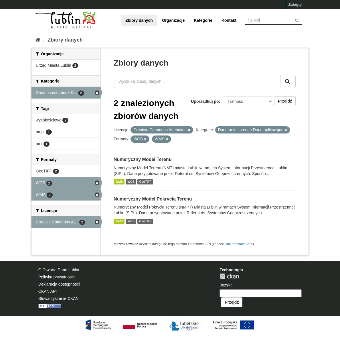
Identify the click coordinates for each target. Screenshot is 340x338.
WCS (131, 182)
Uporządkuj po (205, 101)
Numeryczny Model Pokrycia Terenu (153, 198)
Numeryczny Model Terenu (142, 159)
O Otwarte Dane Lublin (58, 270)
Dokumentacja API (239, 244)
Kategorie (203, 20)
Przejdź (285, 101)
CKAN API (47, 291)
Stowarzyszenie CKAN (58, 298)
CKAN (229, 276)
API (208, 244)
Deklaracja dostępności (59, 284)
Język (225, 285)
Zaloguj (295, 4)
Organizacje (173, 20)
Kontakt (229, 20)
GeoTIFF (145, 182)
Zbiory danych (139, 20)
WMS (119, 182)
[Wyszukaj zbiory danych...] (197, 81)
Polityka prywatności (56, 277)
